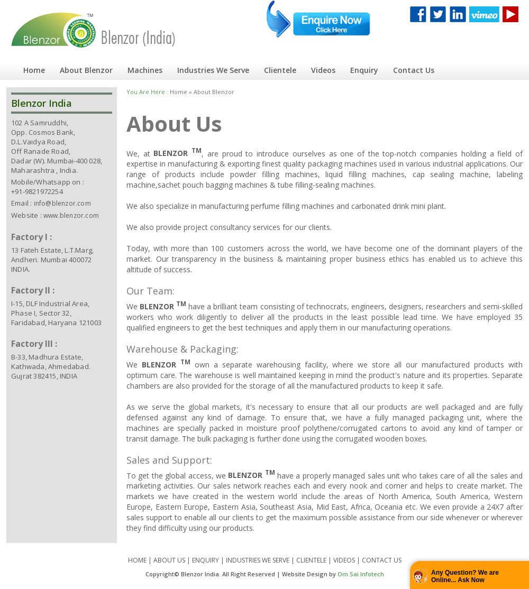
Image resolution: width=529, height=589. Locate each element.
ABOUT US (169, 560)
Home (34, 70)
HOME (137, 560)
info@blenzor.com (62, 203)
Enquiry (364, 70)
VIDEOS (344, 560)
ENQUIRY (205, 560)
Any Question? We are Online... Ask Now (465, 576)
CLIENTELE (311, 560)
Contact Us (413, 70)
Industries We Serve (213, 70)
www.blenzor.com (71, 215)
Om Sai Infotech (361, 574)
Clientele (280, 70)
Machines (144, 70)
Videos (323, 70)
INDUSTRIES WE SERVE (257, 560)
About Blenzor (86, 70)
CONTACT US (382, 560)
